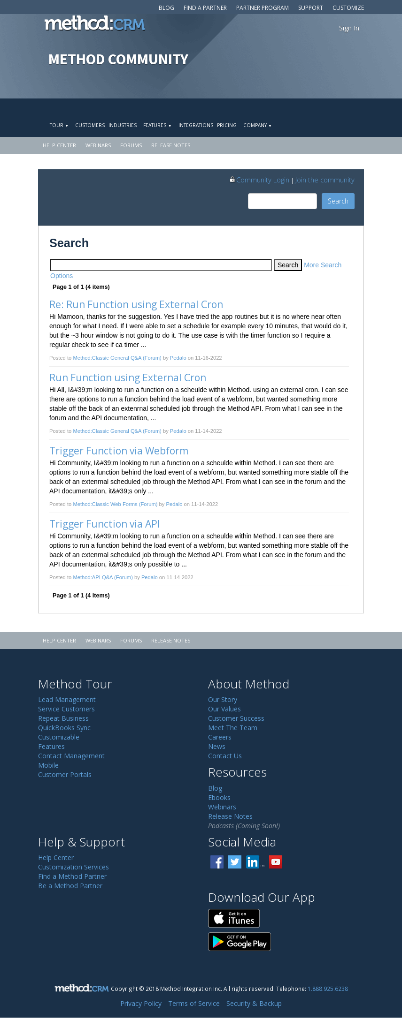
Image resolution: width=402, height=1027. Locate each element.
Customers (90, 125)
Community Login (259, 179)
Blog (166, 8)
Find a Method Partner (72, 876)
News (216, 746)
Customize (348, 8)
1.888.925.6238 (328, 988)
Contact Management (71, 755)
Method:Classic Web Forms (105, 504)
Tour (59, 125)
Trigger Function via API (104, 523)
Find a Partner (205, 8)
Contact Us (225, 755)
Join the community (325, 179)
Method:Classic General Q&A (107, 358)
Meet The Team (232, 727)
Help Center (59, 145)
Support (310, 8)
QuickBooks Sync (64, 727)
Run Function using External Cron (127, 377)
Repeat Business (63, 718)
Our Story (222, 699)
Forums (131, 145)
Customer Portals (65, 774)
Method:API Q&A (93, 577)
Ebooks (219, 797)
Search (338, 200)
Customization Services (73, 866)
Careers (220, 736)
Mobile (48, 765)
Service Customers (66, 708)
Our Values (224, 708)
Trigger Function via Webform (118, 450)
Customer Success (236, 718)
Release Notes (170, 145)
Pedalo (178, 358)
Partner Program (262, 8)
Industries (122, 125)
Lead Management (67, 699)
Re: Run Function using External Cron (136, 304)
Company (257, 125)
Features (157, 125)
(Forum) (152, 358)
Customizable (58, 736)
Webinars (98, 145)
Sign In (349, 27)
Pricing (227, 125)
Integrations (195, 125)
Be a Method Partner (70, 885)
